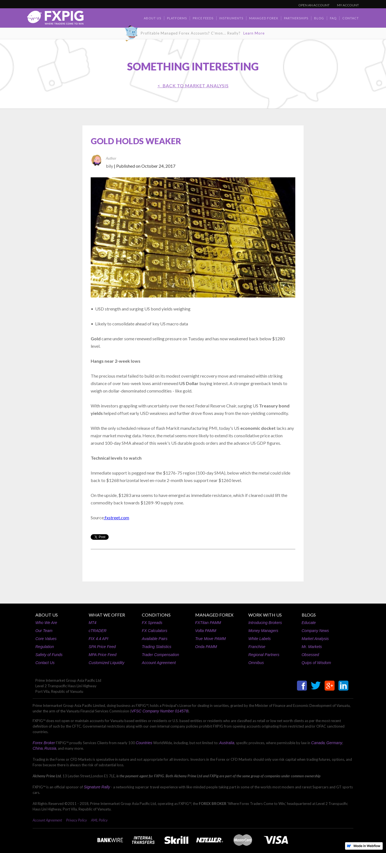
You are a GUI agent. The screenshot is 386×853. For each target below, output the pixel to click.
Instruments (231, 18)
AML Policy (99, 820)
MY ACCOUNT (348, 5)
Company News (315, 630)
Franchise (256, 646)
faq (333, 18)
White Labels (259, 638)
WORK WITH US (265, 614)
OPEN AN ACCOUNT (314, 5)
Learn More (254, 33)
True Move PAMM (210, 638)
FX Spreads (152, 622)
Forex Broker (44, 743)
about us (152, 18)
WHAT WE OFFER (107, 614)
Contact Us (44, 662)
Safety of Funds (48, 654)
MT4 (92, 622)
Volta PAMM (205, 630)
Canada (318, 743)
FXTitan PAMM (208, 622)
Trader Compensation (160, 654)
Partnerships (296, 18)
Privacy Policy (76, 820)
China (38, 748)
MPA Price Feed (102, 654)
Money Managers (263, 630)
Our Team (44, 630)
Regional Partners (263, 654)
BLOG (319, 18)
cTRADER (98, 630)
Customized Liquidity (106, 662)
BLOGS (309, 614)
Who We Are (46, 622)
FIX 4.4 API (98, 638)
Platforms (177, 18)
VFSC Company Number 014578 (159, 711)
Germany (334, 743)
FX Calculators (154, 630)
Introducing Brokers (265, 622)
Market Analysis (315, 638)
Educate (309, 622)
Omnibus (256, 662)
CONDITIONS (156, 614)
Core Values (46, 638)
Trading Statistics (156, 646)
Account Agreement (159, 662)
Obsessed (310, 654)
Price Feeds (203, 18)
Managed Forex (263, 18)
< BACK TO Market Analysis (193, 85)
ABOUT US (46, 614)
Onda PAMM (206, 646)
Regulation (44, 646)
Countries (144, 743)
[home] (55, 19)
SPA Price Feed (102, 646)
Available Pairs (154, 638)
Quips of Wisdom (316, 662)
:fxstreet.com (116, 517)
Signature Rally (97, 787)
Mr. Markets (312, 646)
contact (350, 18)
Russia (50, 748)
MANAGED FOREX (214, 614)
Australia (226, 743)
